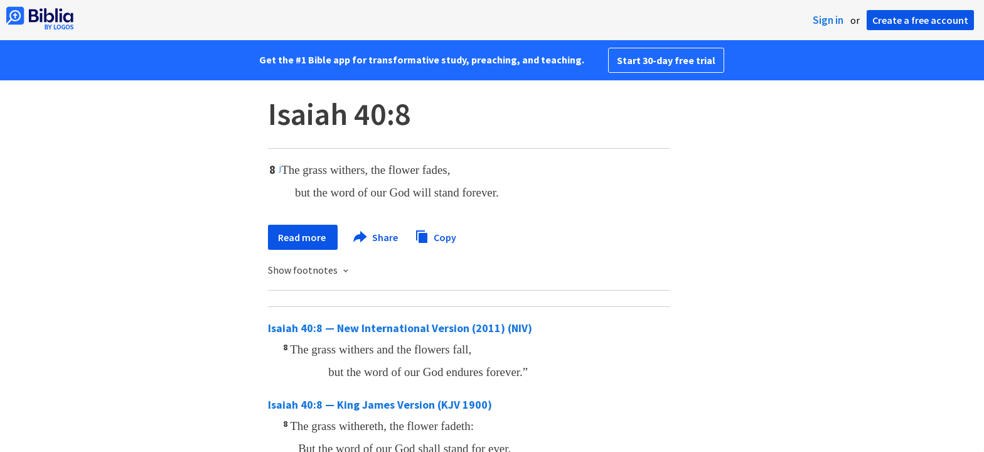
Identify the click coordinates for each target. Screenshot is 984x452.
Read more (303, 237)
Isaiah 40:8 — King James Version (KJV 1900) (380, 404)
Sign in (828, 20)
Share (376, 237)
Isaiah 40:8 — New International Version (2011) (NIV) (400, 328)
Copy (435, 235)
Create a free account (920, 20)
